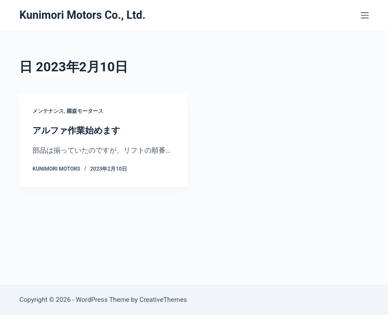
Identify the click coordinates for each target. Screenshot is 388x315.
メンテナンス (48, 111)
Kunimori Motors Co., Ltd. (82, 15)
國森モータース (85, 111)
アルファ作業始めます (76, 130)
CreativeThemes (163, 300)
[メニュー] (365, 15)
